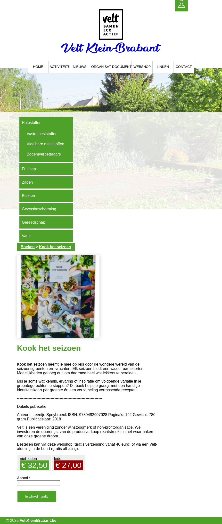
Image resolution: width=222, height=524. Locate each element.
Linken (163, 67)
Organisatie (101, 67)
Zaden (27, 182)
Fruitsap (29, 169)
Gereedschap (33, 222)
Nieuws (79, 67)
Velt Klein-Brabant (111, 48)
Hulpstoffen (31, 123)
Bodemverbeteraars (44, 154)
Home (38, 67)
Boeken (28, 196)
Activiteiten (59, 67)
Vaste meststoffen (42, 134)
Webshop (142, 67)
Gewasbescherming (39, 209)
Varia (26, 236)
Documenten (122, 67)
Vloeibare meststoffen (45, 144)
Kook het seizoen (55, 247)
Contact (184, 67)
